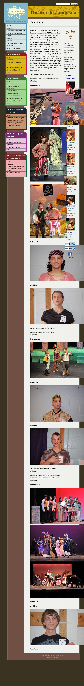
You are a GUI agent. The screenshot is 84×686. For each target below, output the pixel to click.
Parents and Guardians (15, 33)
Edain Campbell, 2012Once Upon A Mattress (70, 145)
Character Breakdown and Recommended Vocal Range (16, 168)
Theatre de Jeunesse (53, 12)
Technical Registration (14, 67)
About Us (10, 28)
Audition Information (13, 65)
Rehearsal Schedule (13, 70)
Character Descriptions (14, 142)
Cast (8, 57)
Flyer (8, 72)
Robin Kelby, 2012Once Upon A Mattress (70, 234)
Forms (9, 36)
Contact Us (10, 46)
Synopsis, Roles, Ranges (15, 118)
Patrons (9, 41)
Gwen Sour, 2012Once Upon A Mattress (70, 168)
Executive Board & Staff (15, 43)
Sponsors (10, 38)
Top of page (34, 649)
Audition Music (12, 91)
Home (9, 25)
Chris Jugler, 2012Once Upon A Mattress (70, 210)
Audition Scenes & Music (15, 120)
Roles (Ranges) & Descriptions (13, 87)
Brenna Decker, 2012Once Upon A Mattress (70, 121)
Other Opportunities (13, 48)
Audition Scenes (12, 93)
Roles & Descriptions (14, 62)
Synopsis (10, 60)
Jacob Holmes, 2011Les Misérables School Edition (70, 97)
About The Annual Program (16, 31)
